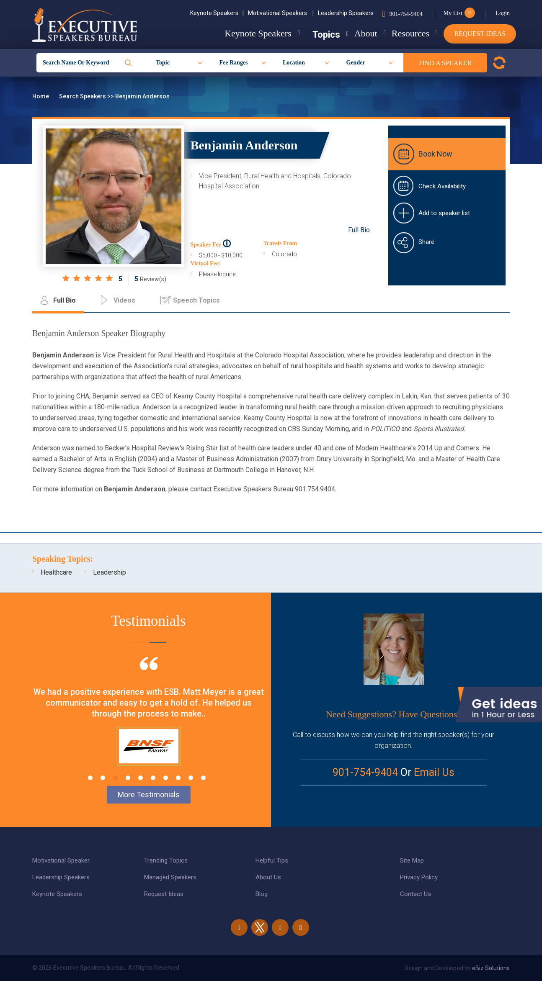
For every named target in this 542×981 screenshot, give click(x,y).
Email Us (434, 772)
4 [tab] (128, 778)
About (352, 33)
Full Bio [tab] (64, 300)
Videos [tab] (124, 300)
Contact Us (415, 894)
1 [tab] (90, 778)
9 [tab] (190, 778)
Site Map (412, 860)
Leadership (109, 572)
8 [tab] (178, 778)
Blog (262, 894)
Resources (404, 33)
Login (503, 13)
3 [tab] (115, 778)
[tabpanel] (148, 721)
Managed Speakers (170, 877)
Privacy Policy (419, 877)
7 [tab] (165, 778)
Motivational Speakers (281, 13)
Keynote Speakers (217, 13)
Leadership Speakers (346, 13)
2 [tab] (103, 778)
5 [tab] (140, 778)
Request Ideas (480, 33)
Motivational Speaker (61, 860)
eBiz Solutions (491, 968)
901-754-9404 (405, 14)
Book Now (435, 153)
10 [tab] (203, 778)
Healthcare (56, 572)
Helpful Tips (272, 860)
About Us (268, 877)
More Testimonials (149, 794)
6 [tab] (153, 778)
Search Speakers (83, 96)
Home (41, 96)
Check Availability (442, 186)
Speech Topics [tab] (196, 300)
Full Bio (359, 230)
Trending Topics (166, 860)
